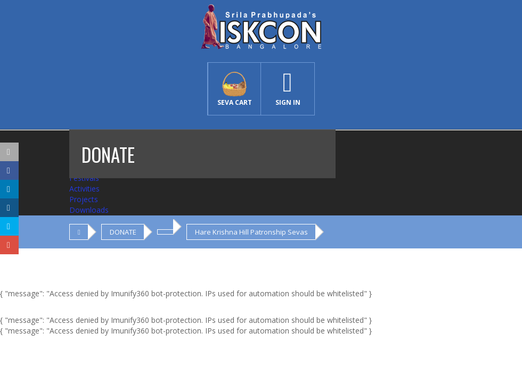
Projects (83, 199)
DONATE (123, 232)
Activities (84, 189)
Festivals (84, 178)
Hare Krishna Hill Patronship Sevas (251, 232)
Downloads (89, 210)
